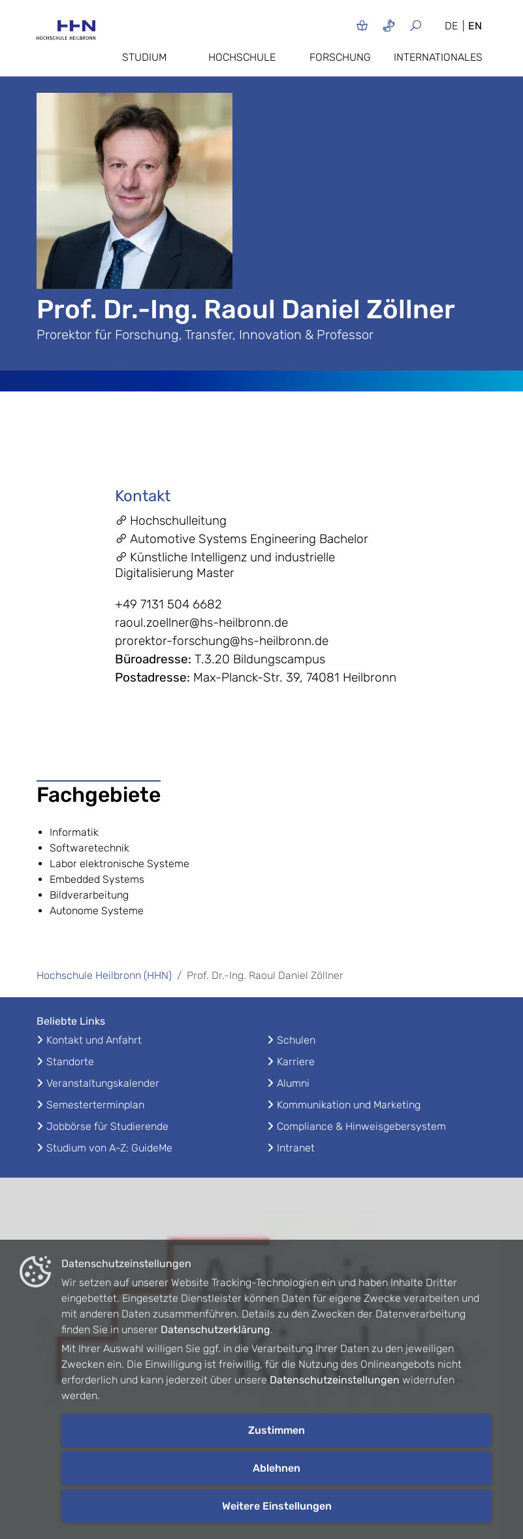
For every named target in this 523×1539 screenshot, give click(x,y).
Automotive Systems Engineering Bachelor (241, 538)
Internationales (438, 57)
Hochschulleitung (171, 520)
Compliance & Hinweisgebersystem (361, 1126)
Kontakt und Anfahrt (94, 1040)
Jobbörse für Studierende (107, 1126)
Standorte (70, 1061)
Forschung (340, 57)
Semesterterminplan (95, 1105)
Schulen (296, 1040)
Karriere (296, 1061)
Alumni (293, 1083)
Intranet (296, 1148)
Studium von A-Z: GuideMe (109, 1148)
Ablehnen (276, 1468)
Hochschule (242, 57)
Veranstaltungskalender (102, 1083)
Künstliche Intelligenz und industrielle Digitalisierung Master (225, 565)
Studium (144, 57)
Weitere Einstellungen (277, 1506)
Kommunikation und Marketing (348, 1105)
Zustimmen (276, 1430)
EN (475, 26)
